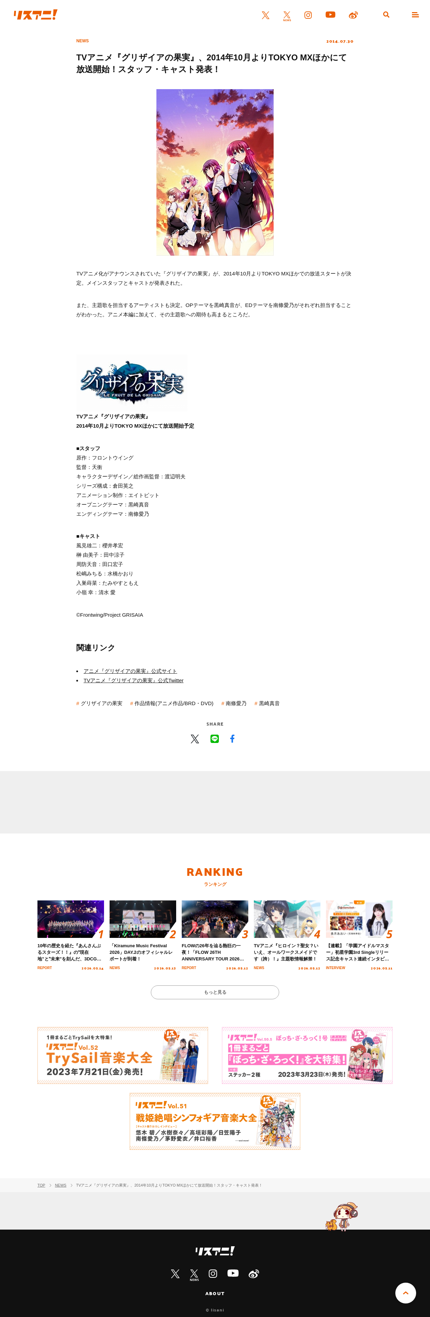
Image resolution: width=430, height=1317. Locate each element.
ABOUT (215, 1293)
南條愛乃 (236, 703)
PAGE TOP (405, 1293)
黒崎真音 (269, 703)
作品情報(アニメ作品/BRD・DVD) (174, 703)
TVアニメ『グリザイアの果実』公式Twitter (133, 680)
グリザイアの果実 (101, 703)
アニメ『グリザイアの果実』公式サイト (130, 671)
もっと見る (215, 992)
